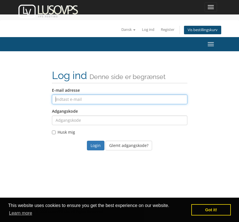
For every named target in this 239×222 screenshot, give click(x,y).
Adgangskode (65, 111)
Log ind (148, 29)
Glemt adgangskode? (128, 145)
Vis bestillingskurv (203, 29)
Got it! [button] (211, 210)
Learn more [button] (20, 213)
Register (167, 29)
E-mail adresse (66, 90)
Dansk (128, 29)
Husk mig (63, 132)
